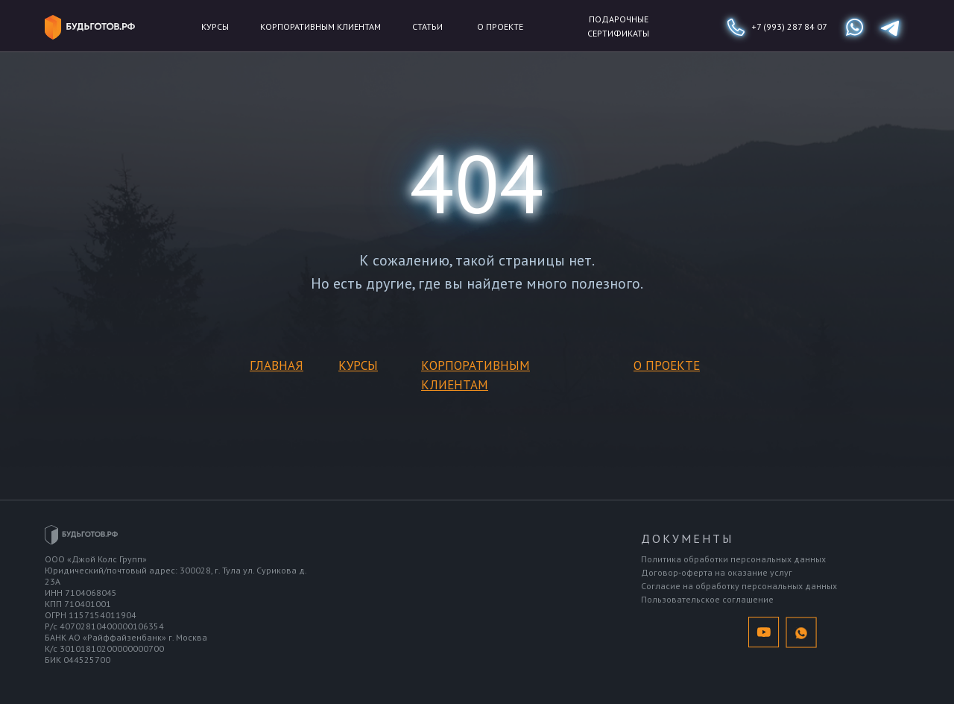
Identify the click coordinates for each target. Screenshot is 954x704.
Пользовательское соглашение (707, 599)
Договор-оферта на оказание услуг (716, 572)
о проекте (500, 26)
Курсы (215, 26)
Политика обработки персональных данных (733, 559)
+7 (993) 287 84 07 (789, 26)
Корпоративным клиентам (320, 26)
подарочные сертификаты (618, 26)
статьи (427, 26)
